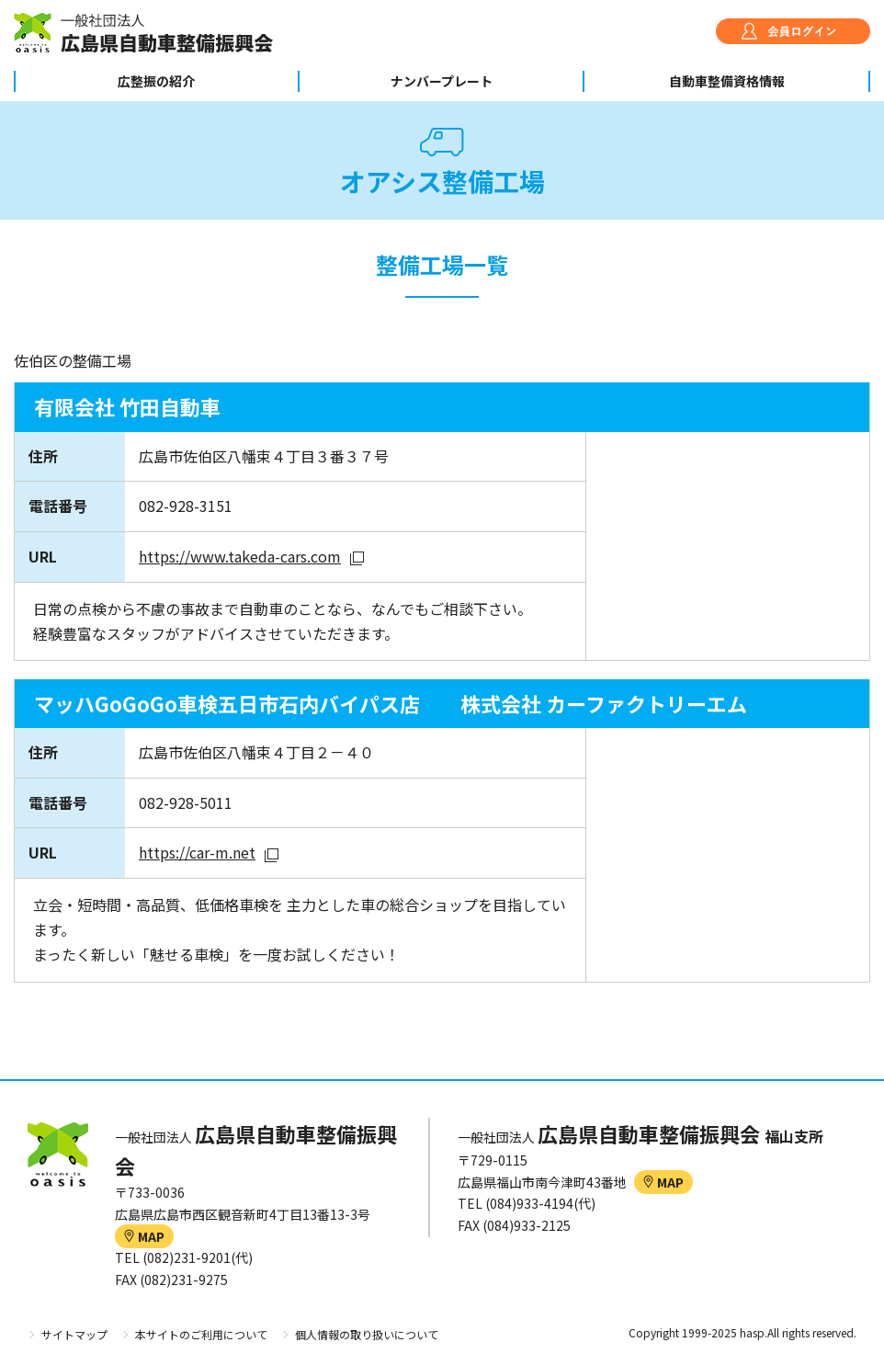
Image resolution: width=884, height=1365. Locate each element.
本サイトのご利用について (201, 1334)
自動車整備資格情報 (727, 81)
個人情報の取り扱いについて (366, 1334)
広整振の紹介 (156, 81)
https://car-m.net (197, 852)
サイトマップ (74, 1334)
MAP (144, 1236)
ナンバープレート (442, 81)
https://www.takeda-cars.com (240, 556)
